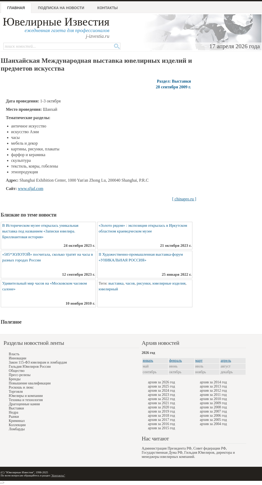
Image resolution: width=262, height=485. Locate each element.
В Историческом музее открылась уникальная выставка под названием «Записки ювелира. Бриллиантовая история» (40, 231)
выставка (116, 283)
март (199, 361)
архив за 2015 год (161, 428)
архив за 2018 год (161, 416)
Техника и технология (26, 400)
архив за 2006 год (213, 416)
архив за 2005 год (213, 420)
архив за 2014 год (213, 382)
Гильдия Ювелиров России (30, 367)
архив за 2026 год (161, 382)
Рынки (14, 417)
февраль (175, 361)
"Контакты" (58, 475)
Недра (13, 412)
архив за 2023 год (161, 395)
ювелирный (108, 289)
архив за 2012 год (213, 390)
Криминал (17, 421)
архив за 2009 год (213, 403)
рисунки (143, 283)
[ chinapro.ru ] (184, 199)
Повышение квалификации (30, 383)
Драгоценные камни (24, 404)
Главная (16, 8)
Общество (17, 371)
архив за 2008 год (213, 407)
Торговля (16, 392)
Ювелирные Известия (56, 21)
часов (130, 283)
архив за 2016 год (161, 424)
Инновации (17, 358)
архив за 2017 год (161, 420)
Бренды (15, 379)
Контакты (107, 8)
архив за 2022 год (161, 399)
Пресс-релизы (20, 375)
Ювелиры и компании (26, 396)
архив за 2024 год (161, 390)
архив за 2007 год (213, 411)
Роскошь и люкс (21, 387)
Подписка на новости (61, 8)
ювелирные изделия (169, 283)
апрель (226, 361)
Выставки (16, 408)
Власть (14, 354)
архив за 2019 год (161, 411)
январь (148, 361)
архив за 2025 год (161, 386)
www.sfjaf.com (30, 188)
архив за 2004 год (213, 424)
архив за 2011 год (213, 395)
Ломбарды (17, 429)
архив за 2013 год (213, 386)
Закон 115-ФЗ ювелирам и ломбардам (38, 362)
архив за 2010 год (213, 399)
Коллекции (17, 425)
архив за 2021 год (161, 403)
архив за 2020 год (161, 407)
